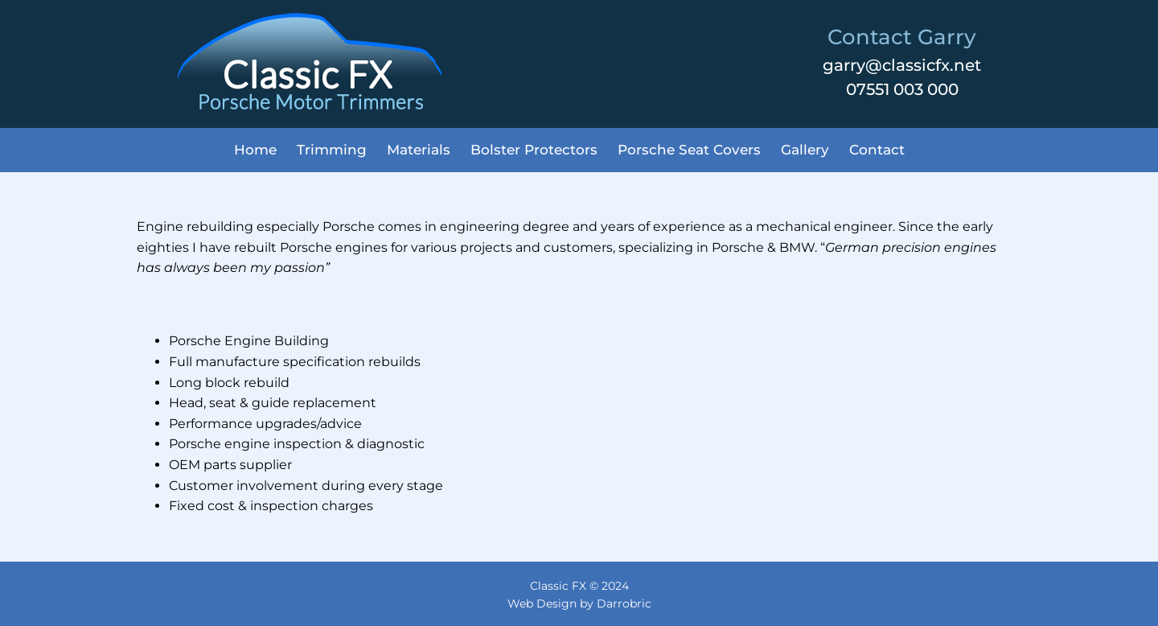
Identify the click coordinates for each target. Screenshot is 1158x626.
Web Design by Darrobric (579, 603)
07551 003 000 (902, 89)
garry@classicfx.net (902, 65)
